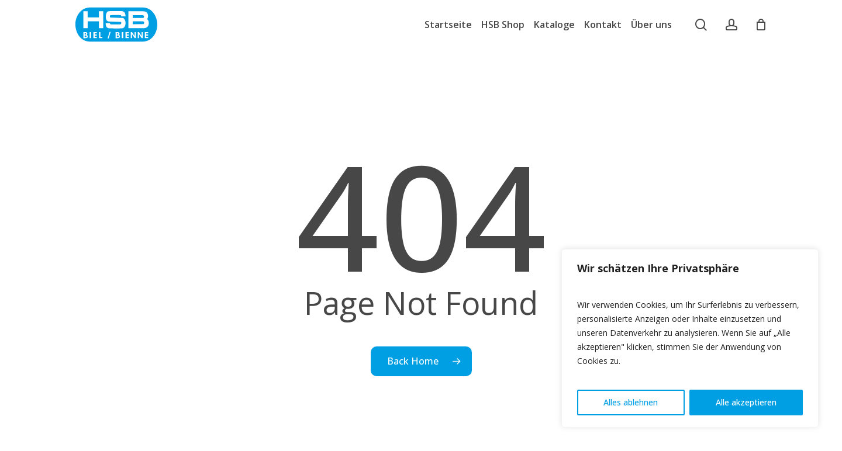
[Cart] (761, 24)
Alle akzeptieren (746, 402)
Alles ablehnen (630, 402)
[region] (690, 338)
